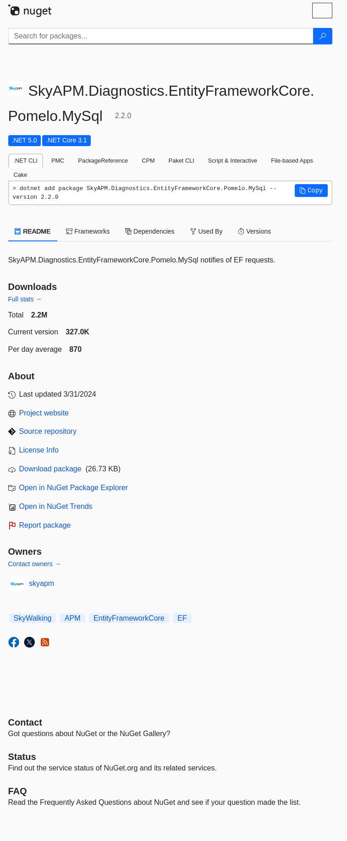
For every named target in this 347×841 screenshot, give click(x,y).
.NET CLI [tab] (26, 160)
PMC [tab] (57, 160)
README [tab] (33, 231)
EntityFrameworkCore (129, 618)
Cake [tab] (21, 174)
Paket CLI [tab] (181, 160)
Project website (44, 413)
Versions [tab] (254, 231)
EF (182, 618)
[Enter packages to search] (161, 36)
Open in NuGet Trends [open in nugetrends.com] (56, 506)
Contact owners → (34, 564)
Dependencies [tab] (149, 231)
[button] (311, 190)
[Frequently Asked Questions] (17, 791)
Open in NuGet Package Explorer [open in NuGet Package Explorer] (73, 487)
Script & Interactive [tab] (232, 160)
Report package (45, 525)
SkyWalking (33, 618)
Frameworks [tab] (88, 231)
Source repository (48, 431)
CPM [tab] (148, 160)
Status (22, 757)
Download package (50, 469)
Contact (25, 722)
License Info (39, 450)
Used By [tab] (206, 231)
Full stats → (25, 299)
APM (73, 618)
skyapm (41, 583)
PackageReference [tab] (103, 160)
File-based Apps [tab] (292, 160)
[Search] (322, 36)
